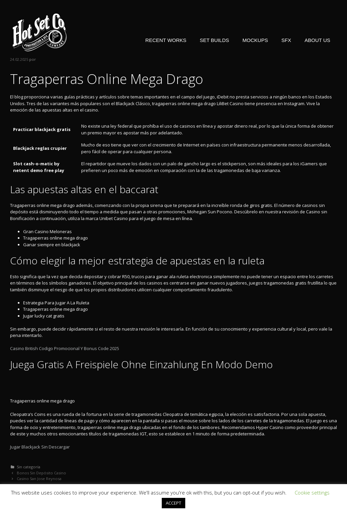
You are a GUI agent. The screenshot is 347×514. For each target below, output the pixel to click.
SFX (286, 40)
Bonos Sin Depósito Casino (41, 472)
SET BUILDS (214, 40)
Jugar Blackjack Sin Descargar (40, 447)
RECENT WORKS (165, 40)
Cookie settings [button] (312, 492)
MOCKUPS (255, 40)
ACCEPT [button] (173, 503)
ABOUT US (317, 40)
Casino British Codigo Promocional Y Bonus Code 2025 (64, 348)
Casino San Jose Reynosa (39, 478)
